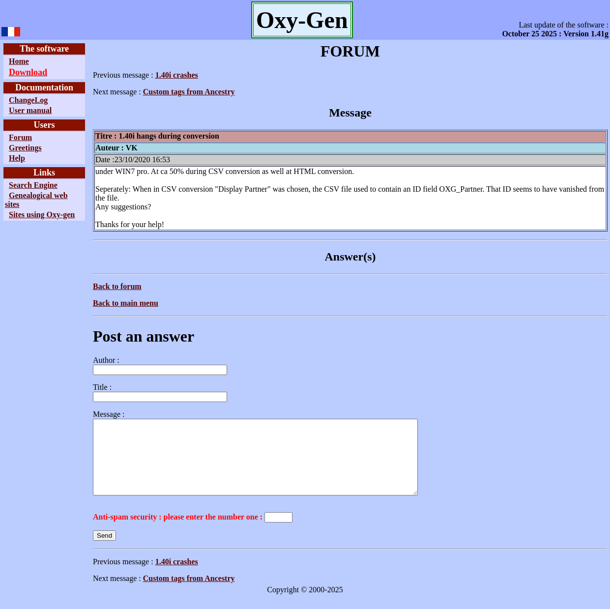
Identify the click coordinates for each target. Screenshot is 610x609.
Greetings (25, 148)
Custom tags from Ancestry (189, 91)
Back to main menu (125, 303)
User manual (30, 110)
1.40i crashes (176, 75)
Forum (20, 137)
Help (17, 158)
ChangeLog (28, 100)
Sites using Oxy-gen (42, 214)
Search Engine (33, 185)
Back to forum (117, 286)
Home (19, 61)
